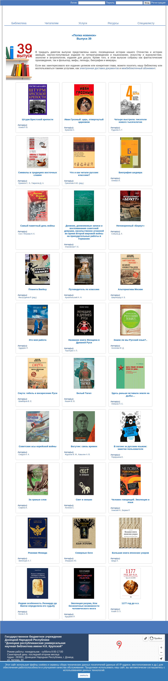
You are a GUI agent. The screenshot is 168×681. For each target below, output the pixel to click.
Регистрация (158, 2)
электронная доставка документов (99, 68)
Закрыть (84, 675)
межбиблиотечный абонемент (138, 68)
